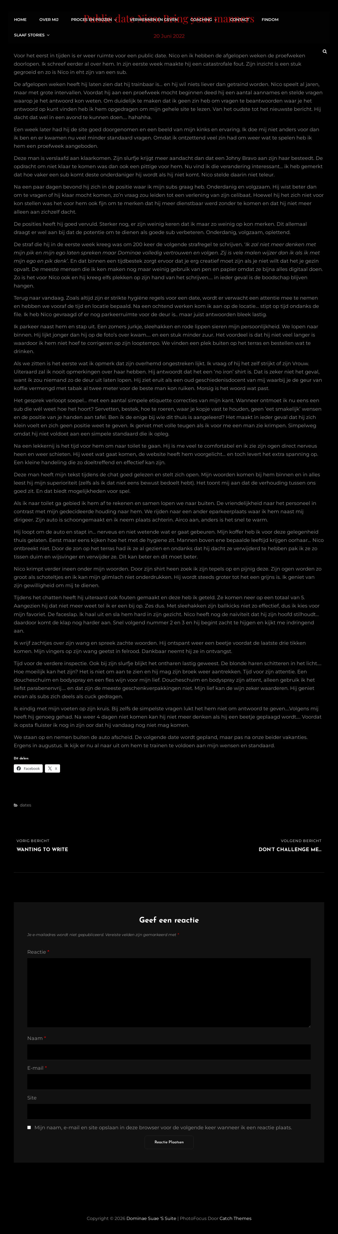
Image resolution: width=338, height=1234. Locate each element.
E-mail (37, 1068)
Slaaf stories (307, 19)
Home (22, 19)
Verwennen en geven (154, 19)
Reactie (38, 952)
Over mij (50, 19)
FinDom (268, 19)
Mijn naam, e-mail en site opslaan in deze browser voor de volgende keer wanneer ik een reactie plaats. (163, 1128)
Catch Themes (236, 1218)
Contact (238, 19)
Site (32, 1098)
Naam (36, 1038)
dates (25, 805)
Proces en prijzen (95, 19)
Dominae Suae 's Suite (151, 1218)
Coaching (204, 19)
